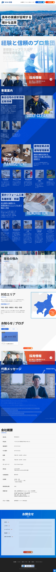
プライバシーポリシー (39, 561)
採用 (29, 561)
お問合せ (32, 561)
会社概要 (22, 2)
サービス (26, 2)
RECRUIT (40, 2)
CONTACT (50, 2)
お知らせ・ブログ (32, 2)
